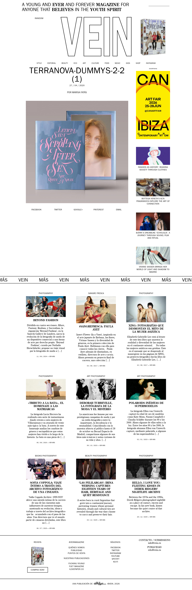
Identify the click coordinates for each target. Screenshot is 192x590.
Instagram (150, 63)
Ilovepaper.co (76, 569)
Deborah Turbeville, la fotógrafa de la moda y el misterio (96, 406)
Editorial (51, 63)
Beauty (65, 63)
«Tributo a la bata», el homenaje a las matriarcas (46, 406)
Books (38, 456)
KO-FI (115, 562)
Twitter (115, 551)
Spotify (115, 559)
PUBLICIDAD (76, 551)
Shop (138, 63)
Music (117, 63)
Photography (46, 294)
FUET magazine (76, 567)
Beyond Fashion (45, 320)
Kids (128, 63)
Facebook (116, 548)
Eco (75, 63)
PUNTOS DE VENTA (76, 553)
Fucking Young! (76, 564)
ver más (52, 356)
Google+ (4, 588)
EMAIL (119, 210)
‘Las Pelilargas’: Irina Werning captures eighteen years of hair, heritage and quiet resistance (96, 489)
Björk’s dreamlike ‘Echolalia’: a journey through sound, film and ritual (153, 235)
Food (107, 63)
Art (84, 63)
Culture (95, 63)
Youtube (115, 556)
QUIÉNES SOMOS (76, 548)
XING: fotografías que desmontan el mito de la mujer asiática (146, 328)
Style (39, 63)
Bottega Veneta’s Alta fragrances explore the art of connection (153, 201)
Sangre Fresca (96, 294)
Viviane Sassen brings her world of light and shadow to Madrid (153, 269)
